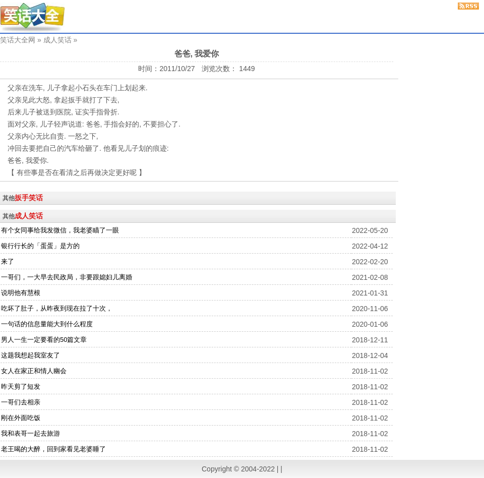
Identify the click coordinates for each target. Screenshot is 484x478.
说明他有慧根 (20, 292)
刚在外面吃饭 (20, 418)
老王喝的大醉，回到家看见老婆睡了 (53, 449)
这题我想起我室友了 (30, 355)
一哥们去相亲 (20, 402)
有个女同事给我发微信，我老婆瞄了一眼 (60, 230)
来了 (7, 261)
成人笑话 (57, 40)
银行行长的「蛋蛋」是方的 (40, 246)
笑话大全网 (17, 40)
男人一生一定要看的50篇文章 (44, 339)
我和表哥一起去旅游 (30, 433)
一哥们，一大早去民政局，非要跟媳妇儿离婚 (66, 277)
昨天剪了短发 (20, 386)
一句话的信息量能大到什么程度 (47, 324)
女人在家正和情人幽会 (34, 371)
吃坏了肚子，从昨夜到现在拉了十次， (56, 308)
